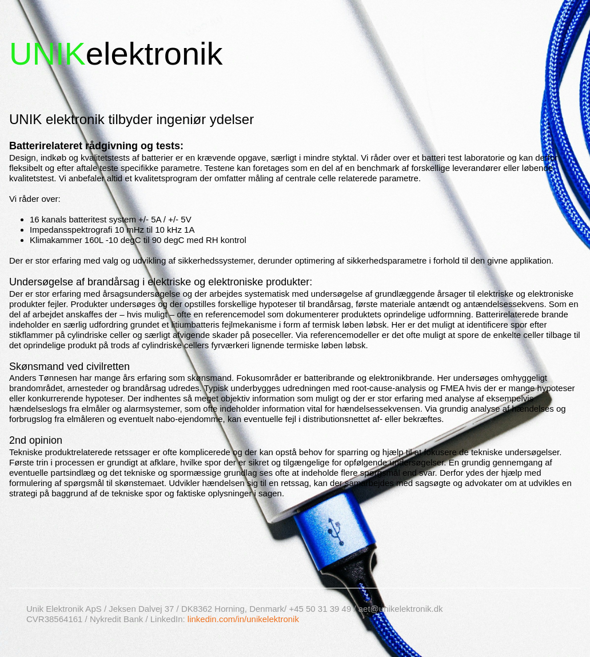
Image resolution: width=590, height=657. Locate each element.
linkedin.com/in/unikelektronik (243, 619)
